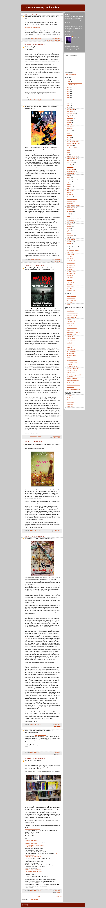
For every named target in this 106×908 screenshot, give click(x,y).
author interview (71, 113)
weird (68, 237)
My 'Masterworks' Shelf (33, 761)
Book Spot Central (71, 296)
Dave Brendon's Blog (72, 328)
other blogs (69, 196)
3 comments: (57, 724)
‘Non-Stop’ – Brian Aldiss (31, 843)
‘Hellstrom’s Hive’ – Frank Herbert (33, 869)
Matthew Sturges (71, 273)
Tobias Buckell (70, 286)
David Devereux (71, 263)
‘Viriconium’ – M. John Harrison (32, 829)
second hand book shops (73, 218)
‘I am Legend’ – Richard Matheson (33, 856)
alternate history (71, 109)
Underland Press (71, 290)
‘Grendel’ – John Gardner (31, 840)
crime (68, 139)
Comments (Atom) (33, 899)
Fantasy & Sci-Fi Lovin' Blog (73, 332)
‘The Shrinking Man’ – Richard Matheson (34, 845)
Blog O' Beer (70, 406)
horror (68, 175)
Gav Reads (69, 343)
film (68, 154)
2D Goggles (70, 400)
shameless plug (70, 220)
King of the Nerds (71, 349)
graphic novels (70, 162)
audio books (70, 111)
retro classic (70, 209)
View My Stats (25, 905)
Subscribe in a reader (71, 74)
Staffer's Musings (71, 372)
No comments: (56, 38)
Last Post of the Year (72, 179)
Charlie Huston (70, 254)
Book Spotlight (70, 126)
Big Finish (69, 395)
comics (58, 261)
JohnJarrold (70, 269)
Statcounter (25, 904)
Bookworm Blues (71, 321)
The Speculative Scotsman (73, 385)
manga (68, 184)
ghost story (69, 160)
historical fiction (70, 173)
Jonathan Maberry (71, 271)
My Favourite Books (71, 355)
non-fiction (69, 192)
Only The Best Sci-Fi (72, 360)
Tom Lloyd (69, 288)
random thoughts (71, 207)
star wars (69, 224)
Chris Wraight (70, 258)
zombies (58, 437)
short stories (70, 222)
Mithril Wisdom (70, 353)
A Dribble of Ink (70, 311)
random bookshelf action (73, 205)
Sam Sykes (69, 280)
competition (69, 135)
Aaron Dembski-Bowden (73, 250)
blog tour (69, 120)
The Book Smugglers (72, 378)
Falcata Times (70, 330)
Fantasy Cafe (70, 336)
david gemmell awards (72, 141)
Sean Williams (70, 282)
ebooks (68, 150)
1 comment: (57, 752)
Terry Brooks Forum (71, 300)
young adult (69, 241)
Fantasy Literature (71, 338)
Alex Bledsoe (70, 252)
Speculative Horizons (72, 370)
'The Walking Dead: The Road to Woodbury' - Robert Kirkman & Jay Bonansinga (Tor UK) (40, 269)
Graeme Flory (76, 37)
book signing (70, 124)
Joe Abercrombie (71, 265)
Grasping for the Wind (40, 735)
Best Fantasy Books (71, 317)
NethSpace (69, 357)
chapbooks (69, 130)
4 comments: (57, 890)
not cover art (70, 194)
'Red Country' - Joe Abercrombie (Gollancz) (40, 538)
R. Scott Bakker (70, 277)
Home (38, 896)
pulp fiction (69, 203)
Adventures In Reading (72, 315)
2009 (68, 93)
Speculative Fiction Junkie (73, 368)
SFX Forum (69, 302)
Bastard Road (70, 404)
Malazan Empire (71, 298)
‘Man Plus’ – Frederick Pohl (31, 846)
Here (26, 638)
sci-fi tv (68, 216)
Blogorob (69, 319)
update (58, 892)
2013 (68, 79)
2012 (55, 261)
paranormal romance (72, 199)
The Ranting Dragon (72, 382)
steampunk (69, 226)
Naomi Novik (70, 275)
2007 (68, 97)
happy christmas (71, 169)
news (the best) (70, 190)
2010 (68, 91)
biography (69, 116)
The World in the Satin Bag (73, 389)
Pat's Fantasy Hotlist (72, 362)
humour (69, 177)
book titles (69, 128)
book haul (69, 122)
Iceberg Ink (69, 347)
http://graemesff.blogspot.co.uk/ (32, 27)
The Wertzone (70, 387)
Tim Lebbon (70, 284)
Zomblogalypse (70, 402)
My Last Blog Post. (31, 47)
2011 (68, 89)
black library (70, 118)
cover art (58, 532)
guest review (70, 167)
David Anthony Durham (72, 260)
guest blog (69, 164)
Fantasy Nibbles (71, 340)
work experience (71, 239)
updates (69, 233)
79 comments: (56, 99)
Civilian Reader (70, 323)
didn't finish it (70, 145)
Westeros (69, 304)
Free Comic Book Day (72, 158)
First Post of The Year (72, 156)
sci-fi (68, 213)
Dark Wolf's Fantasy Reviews (74, 326)
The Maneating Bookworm (73, 380)
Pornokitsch (70, 364)
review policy (70, 211)
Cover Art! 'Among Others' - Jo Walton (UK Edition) (42, 444)
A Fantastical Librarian (72, 313)
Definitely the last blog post (53, 40)
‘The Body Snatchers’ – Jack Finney (33, 871)
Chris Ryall (69, 256)
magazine (69, 181)
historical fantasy (71, 171)
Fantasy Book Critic (71, 334)
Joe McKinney (70, 267)
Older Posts (59, 896)
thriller (68, 228)
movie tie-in (69, 186)
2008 (68, 95)
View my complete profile (73, 49)
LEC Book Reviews (71, 351)
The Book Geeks (71, 397)
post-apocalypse (71, 201)
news (59, 754)
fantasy (58, 726)
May (69, 81)
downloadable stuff (71, 147)
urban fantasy (70, 235)
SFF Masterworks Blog (72, 366)
